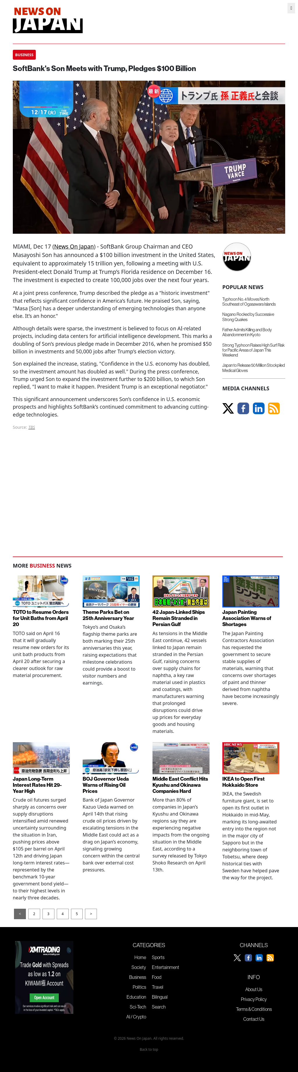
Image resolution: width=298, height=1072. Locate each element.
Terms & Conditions (254, 1009)
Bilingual (160, 997)
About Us (253, 989)
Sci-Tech (138, 1006)
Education (136, 997)
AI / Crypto (136, 1016)
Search (159, 1006)
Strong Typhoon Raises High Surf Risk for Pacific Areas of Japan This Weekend (253, 350)
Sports (158, 957)
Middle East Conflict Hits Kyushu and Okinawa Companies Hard (180, 784)
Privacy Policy (254, 999)
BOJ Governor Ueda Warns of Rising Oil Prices (106, 784)
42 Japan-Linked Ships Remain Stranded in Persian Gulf (178, 618)
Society (139, 967)
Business (137, 977)
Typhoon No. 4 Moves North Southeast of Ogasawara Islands (249, 301)
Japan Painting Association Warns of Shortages (246, 618)
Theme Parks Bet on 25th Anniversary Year (108, 615)
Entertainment (165, 967)
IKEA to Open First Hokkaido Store (243, 781)
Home (140, 957)
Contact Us (253, 1019)
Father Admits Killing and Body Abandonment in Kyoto (247, 332)
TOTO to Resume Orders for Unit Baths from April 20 (41, 618)
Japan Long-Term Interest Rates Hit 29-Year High (37, 784)
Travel (157, 987)
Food (157, 977)
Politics (139, 987)
